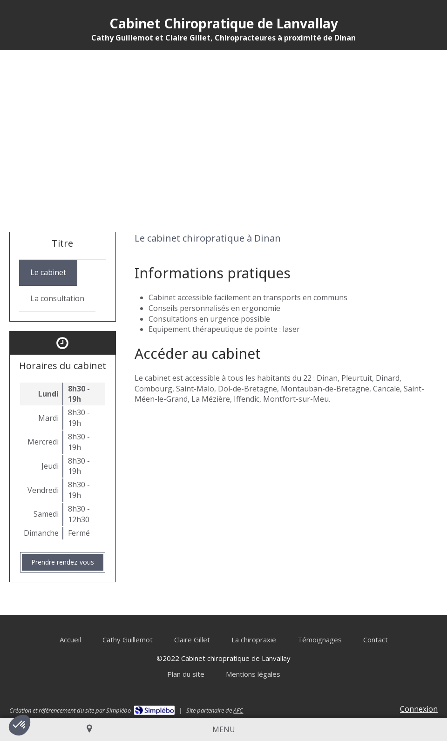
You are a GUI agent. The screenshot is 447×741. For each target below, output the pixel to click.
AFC (238, 710)
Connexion (419, 709)
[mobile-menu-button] (223, 729)
